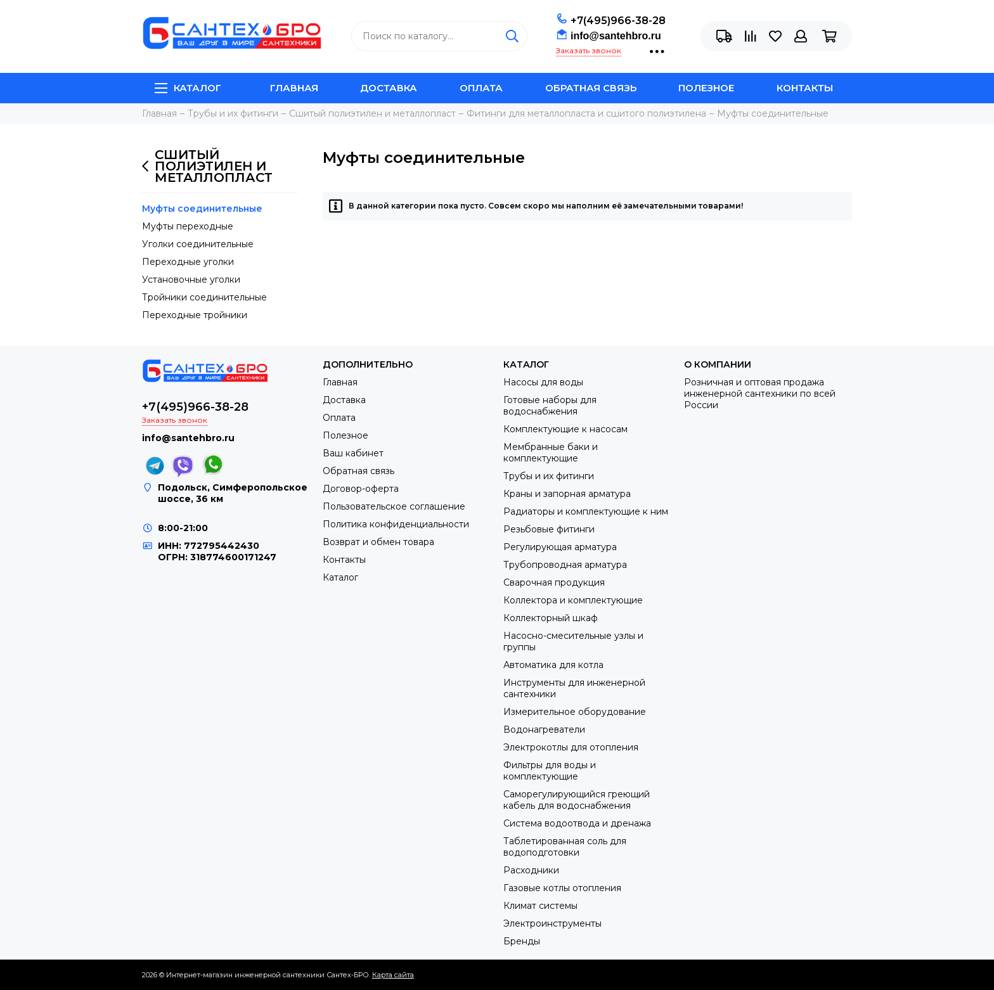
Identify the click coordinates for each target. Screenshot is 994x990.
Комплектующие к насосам (565, 429)
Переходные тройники (194, 315)
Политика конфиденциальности (396, 524)
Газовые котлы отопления (562, 888)
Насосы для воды (543, 382)
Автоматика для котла (553, 665)
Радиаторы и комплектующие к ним (585, 511)
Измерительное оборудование (574, 711)
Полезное (706, 88)
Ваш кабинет (353, 453)
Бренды (521, 941)
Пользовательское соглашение (394, 506)
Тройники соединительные (204, 297)
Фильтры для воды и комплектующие (549, 770)
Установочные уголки (191, 279)
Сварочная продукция (554, 582)
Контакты (805, 88)
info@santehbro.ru (616, 35)
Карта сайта (393, 974)
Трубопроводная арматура (565, 564)
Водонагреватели (544, 729)
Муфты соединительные (202, 208)
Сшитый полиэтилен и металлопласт (207, 166)
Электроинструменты (552, 923)
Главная (294, 88)
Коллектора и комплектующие (573, 600)
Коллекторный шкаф (550, 618)
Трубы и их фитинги (548, 476)
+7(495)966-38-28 (618, 21)
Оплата (481, 88)
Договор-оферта (361, 488)
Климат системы (540, 905)
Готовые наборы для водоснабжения (550, 405)
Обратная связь (590, 88)
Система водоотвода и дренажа (577, 823)
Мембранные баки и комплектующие (550, 452)
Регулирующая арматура (560, 547)
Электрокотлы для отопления (570, 747)
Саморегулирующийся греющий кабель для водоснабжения (576, 799)
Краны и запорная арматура (567, 493)
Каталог (188, 88)
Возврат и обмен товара (378, 542)
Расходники (531, 870)
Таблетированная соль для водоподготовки (564, 846)
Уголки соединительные (198, 244)
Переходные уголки (188, 261)
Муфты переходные (187, 226)
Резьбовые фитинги (549, 529)
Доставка (388, 88)
